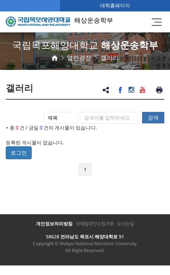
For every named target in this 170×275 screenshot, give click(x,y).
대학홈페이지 (115, 5)
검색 (153, 117)
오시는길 (125, 223)
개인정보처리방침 (54, 223)
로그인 (19, 152)
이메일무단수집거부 (95, 223)
